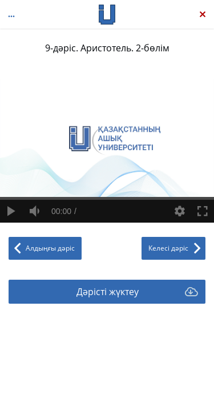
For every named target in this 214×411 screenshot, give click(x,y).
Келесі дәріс (168, 248)
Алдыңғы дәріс (50, 248)
